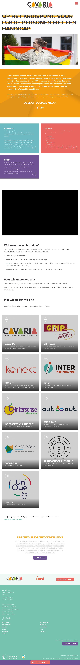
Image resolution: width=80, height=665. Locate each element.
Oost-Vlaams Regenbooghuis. (13, 465)
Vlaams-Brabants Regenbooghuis (15, 504)
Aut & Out (50, 422)
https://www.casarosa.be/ (7, 437)
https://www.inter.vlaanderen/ (46, 359)
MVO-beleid (63, 655)
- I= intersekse (49, 144)
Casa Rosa (11, 463)
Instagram (6, 618)
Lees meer (34, 148)
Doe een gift (38, 662)
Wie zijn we (5, 622)
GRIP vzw (49, 344)
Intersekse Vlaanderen (20, 424)
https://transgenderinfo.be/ (46, 437)
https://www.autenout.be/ (46, 398)
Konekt (9, 383)
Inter (47, 383)
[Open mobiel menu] (76, 4)
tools (8, 263)
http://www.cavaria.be (7, 320)
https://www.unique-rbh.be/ (7, 476)
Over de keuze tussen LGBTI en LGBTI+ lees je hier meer (75, 148)
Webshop (43, 624)
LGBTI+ (4, 633)
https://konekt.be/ (7, 359)
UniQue (9, 502)
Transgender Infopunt (58, 461)
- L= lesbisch (48, 136)
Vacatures (43, 627)
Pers (41, 629)
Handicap (9, 129)
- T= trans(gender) (50, 142)
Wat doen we (6, 624)
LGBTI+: (48, 129)
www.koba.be (75, 658)
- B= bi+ (47, 140)
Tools (7, 160)
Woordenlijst (44, 622)
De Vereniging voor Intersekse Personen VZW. (18, 426)
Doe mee (4, 627)
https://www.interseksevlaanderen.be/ (7, 398)
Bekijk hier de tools (34, 174)
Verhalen (5, 631)
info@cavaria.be (7, 597)
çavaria (40, 5)
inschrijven (70, 644)
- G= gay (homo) (49, 138)
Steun (4, 629)
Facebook (3, 618)
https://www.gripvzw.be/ (46, 320)
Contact (43, 631)
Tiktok (9, 618)
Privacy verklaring (72, 655)
